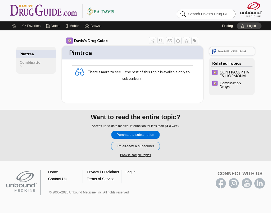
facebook (220, 184)
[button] (94, 25)
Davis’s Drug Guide (76, 10)
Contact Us (57, 179)
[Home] (14, 25)
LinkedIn (259, 184)
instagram (233, 184)
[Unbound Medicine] (251, 9)
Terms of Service (100, 179)
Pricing (227, 26)
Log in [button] (130, 172)
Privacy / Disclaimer (103, 172)
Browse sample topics (135, 156)
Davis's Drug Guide (87, 41)
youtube (246, 184)
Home (53, 172)
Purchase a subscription (135, 135)
